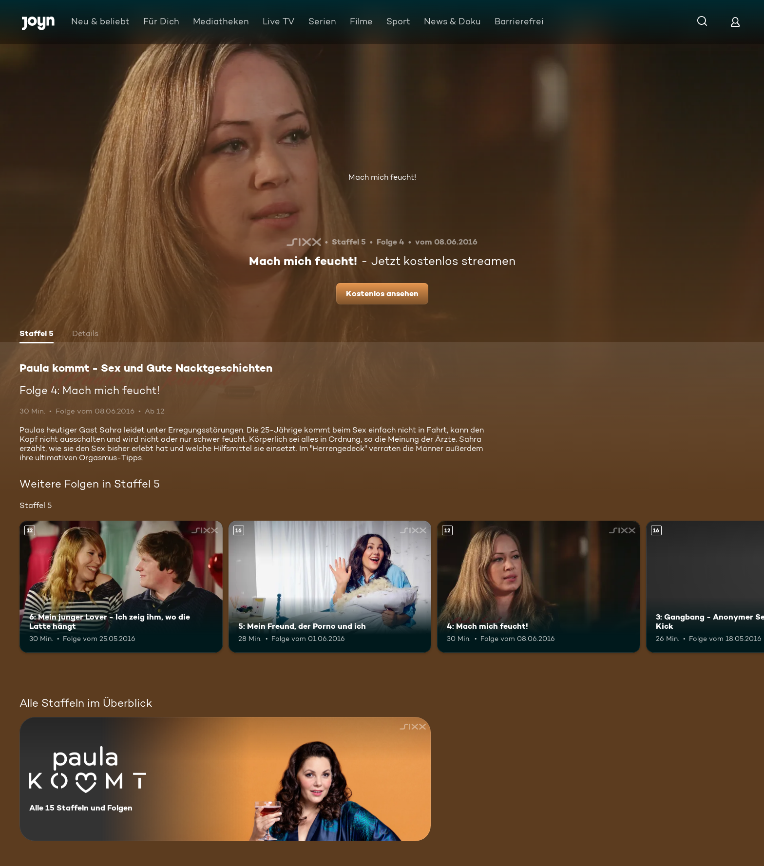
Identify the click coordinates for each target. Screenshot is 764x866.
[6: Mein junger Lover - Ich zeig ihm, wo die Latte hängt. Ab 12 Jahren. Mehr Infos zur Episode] (121, 587)
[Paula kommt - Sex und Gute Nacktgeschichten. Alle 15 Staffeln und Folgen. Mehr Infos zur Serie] (225, 779)
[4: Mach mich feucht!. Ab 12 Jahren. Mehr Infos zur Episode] (538, 587)
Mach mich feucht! (382, 177)
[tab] (37, 334)
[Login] (735, 21)
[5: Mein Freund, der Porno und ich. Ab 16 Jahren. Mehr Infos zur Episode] (330, 587)
